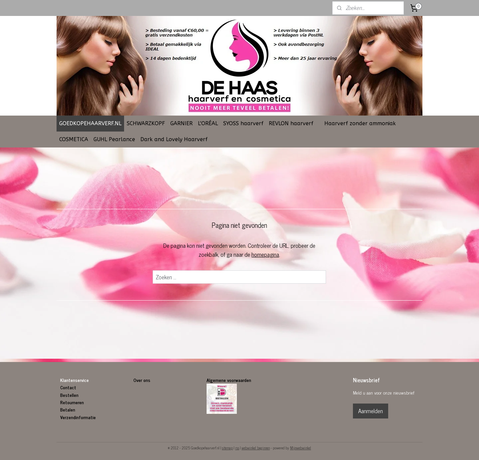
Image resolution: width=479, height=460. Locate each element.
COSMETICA (73, 139)
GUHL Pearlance (114, 139)
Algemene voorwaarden (229, 380)
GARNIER (181, 123)
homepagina (265, 254)
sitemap (227, 448)
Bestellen (69, 395)
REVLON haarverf (291, 123)
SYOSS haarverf (243, 123)
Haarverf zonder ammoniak (360, 123)
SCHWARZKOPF (146, 123)
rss (237, 448)
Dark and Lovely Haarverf (174, 139)
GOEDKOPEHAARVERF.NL (90, 123)
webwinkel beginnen (255, 448)
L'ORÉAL (208, 123)
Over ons (142, 380)
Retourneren (72, 402)
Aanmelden (370, 410)
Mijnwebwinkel (300, 448)
